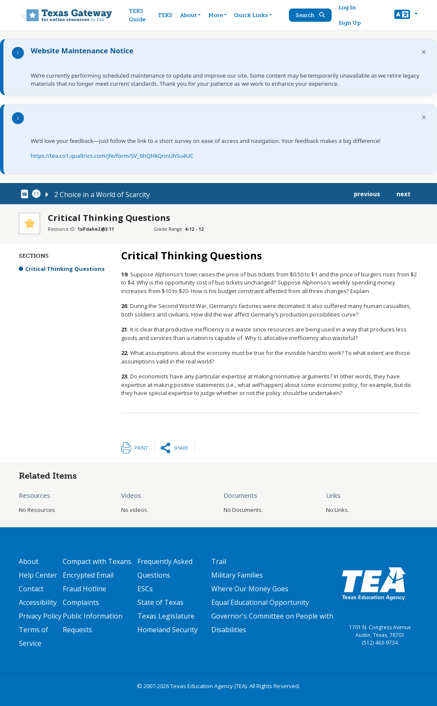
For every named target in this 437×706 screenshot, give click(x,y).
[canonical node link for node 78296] (26, 194)
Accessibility (38, 602)
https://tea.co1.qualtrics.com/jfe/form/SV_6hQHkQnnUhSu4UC (112, 156)
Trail (218, 561)
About (28, 561)
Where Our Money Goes (249, 588)
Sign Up (349, 23)
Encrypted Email (88, 575)
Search (310, 15)
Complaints (81, 602)
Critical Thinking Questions (65, 269)
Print (141, 448)
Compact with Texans (97, 561)
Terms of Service (33, 636)
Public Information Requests (92, 622)
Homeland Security (167, 629)
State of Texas (160, 602)
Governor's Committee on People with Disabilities (272, 622)
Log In (347, 7)
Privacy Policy (40, 616)
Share (181, 448)
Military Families (237, 575)
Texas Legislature (166, 616)
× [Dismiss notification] (424, 52)
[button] (406, 15)
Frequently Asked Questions (164, 568)
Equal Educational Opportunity (260, 602)
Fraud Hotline (84, 588)
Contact (31, 588)
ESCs (145, 588)
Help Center (38, 575)
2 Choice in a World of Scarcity (102, 194)
